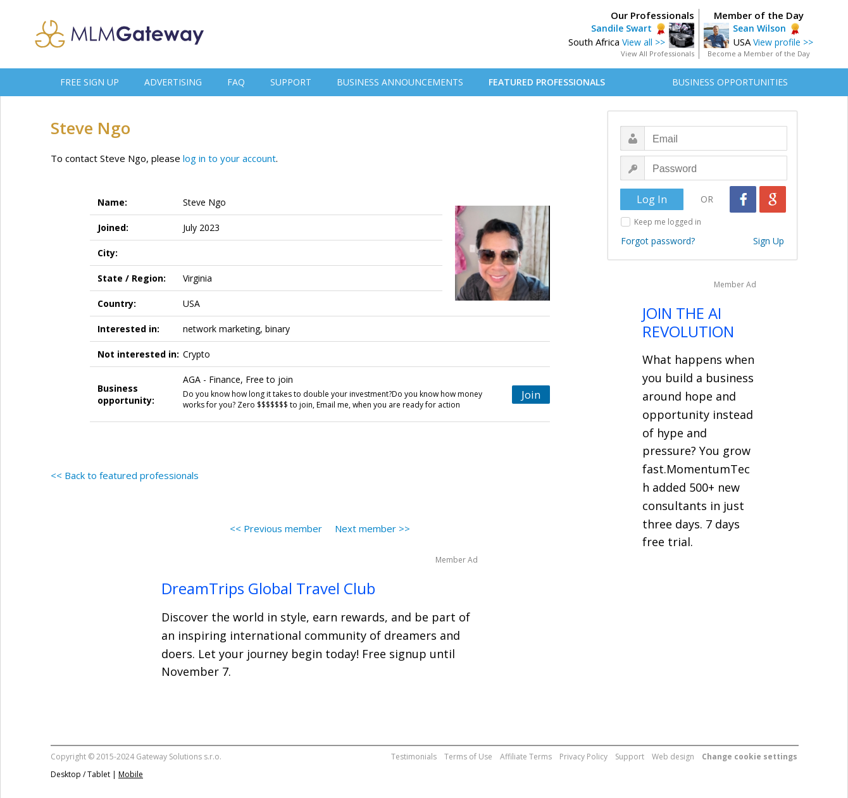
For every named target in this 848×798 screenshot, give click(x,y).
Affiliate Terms (526, 756)
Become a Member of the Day (759, 53)
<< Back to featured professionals (125, 475)
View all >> (643, 42)
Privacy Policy (583, 756)
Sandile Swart (621, 28)
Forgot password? (658, 241)
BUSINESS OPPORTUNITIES (730, 82)
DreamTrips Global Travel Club (268, 588)
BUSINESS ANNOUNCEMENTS (400, 82)
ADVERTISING (173, 82)
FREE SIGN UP (89, 82)
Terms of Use (468, 756)
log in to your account (229, 158)
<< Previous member (276, 528)
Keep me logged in (667, 221)
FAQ (236, 82)
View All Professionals (657, 53)
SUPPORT (290, 82)
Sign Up (768, 241)
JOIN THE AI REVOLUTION (688, 322)
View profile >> (783, 42)
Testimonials (414, 756)
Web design (673, 756)
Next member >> (372, 528)
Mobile (130, 774)
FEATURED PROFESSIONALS (547, 82)
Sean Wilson (759, 28)
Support (629, 756)
